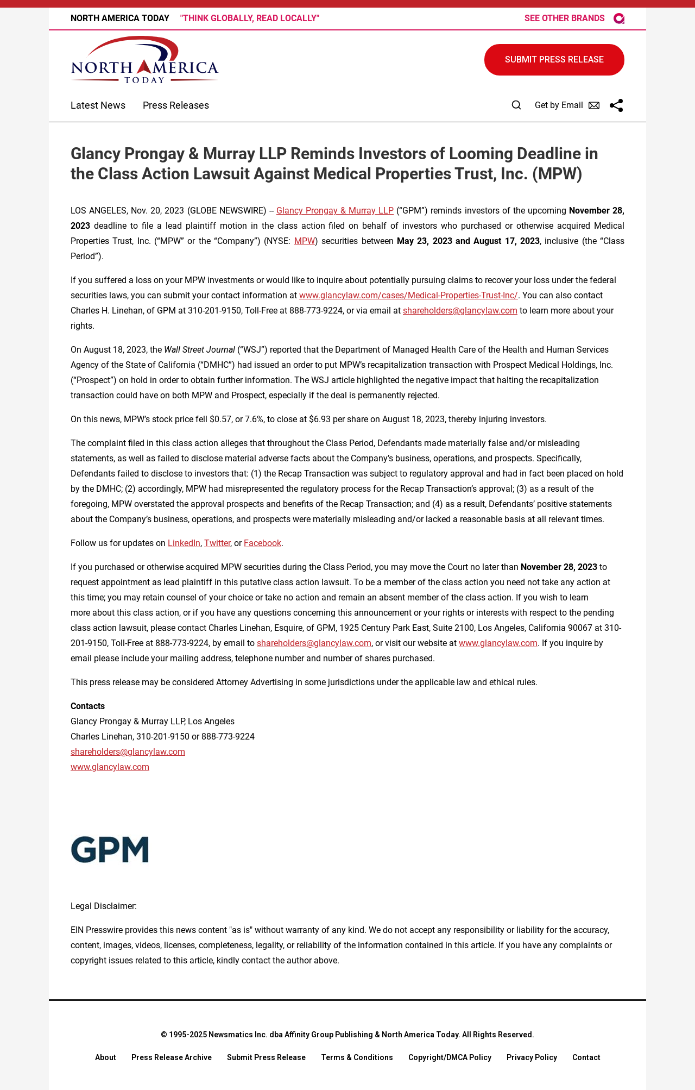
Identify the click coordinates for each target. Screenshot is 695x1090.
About (105, 1057)
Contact (586, 1057)
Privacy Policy (532, 1057)
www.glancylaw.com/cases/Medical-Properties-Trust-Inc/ (408, 295)
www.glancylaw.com (498, 643)
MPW (304, 241)
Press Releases (176, 105)
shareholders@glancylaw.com (460, 310)
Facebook (262, 543)
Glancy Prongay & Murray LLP (335, 210)
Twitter (217, 543)
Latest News (98, 105)
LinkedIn (184, 543)
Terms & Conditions (357, 1057)
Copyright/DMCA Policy (449, 1057)
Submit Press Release (266, 1057)
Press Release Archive (171, 1057)
